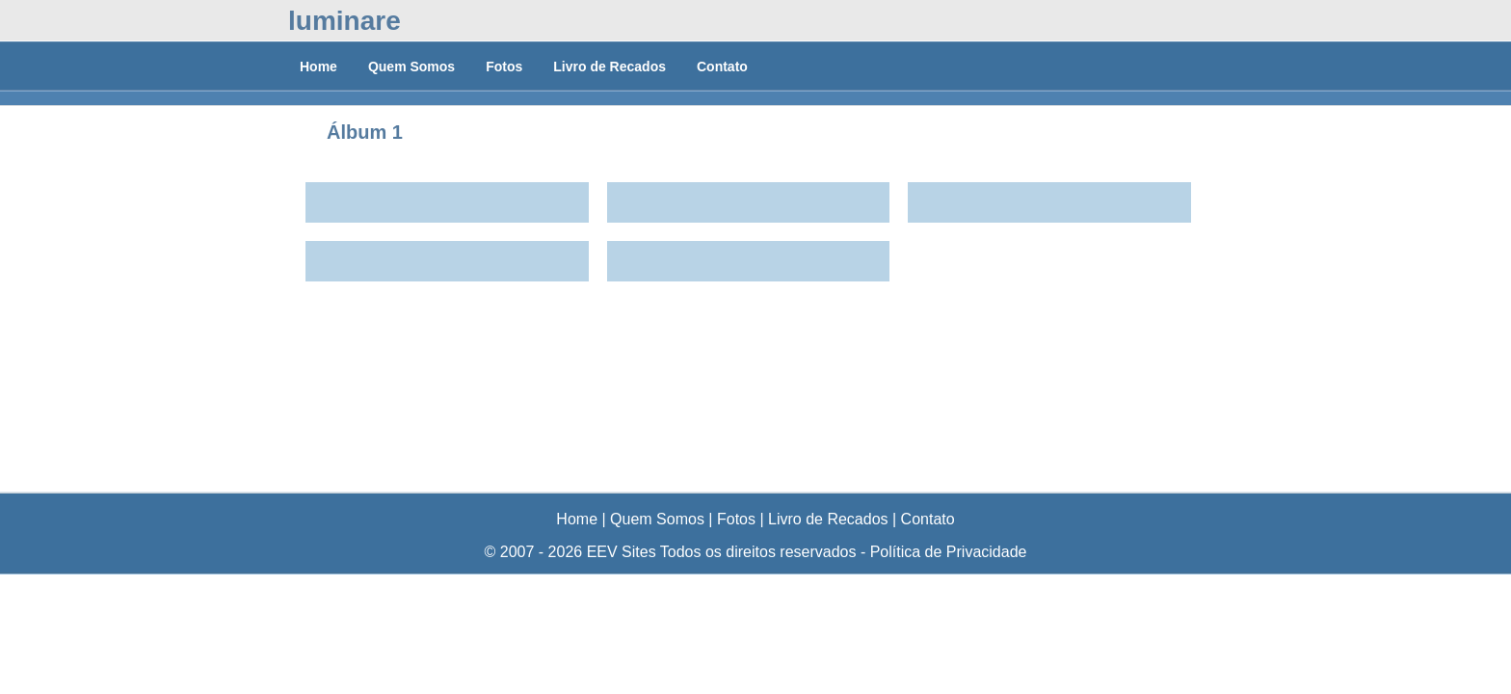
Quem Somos (411, 66)
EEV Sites (621, 552)
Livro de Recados (609, 66)
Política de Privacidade (948, 552)
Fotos (504, 66)
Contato (722, 66)
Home (318, 66)
